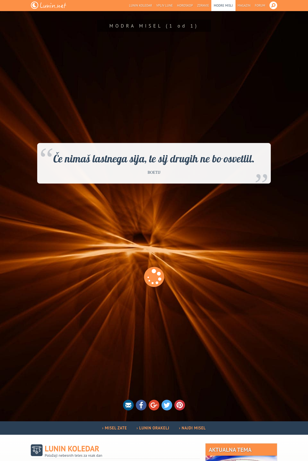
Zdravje (203, 5)
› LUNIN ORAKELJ (153, 427)
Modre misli (223, 5)
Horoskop (185, 5)
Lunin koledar (140, 5)
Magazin (244, 5)
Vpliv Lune (164, 5)
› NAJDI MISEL (192, 427)
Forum (260, 5)
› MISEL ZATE (114, 427)
